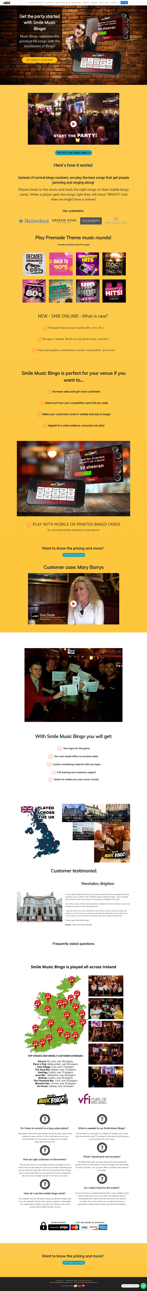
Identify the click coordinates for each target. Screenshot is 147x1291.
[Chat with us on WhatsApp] (133, 1286)
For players (49, 2)
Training (85, 2)
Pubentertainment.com (85, 1280)
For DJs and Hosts (63, 2)
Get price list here (74, 555)
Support (94, 2)
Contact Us (115, 2)
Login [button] (124, 2)
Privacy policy (60, 1280)
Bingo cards (104, 2)
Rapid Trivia (76, 2)
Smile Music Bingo (36, 2)
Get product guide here (40, 60)
